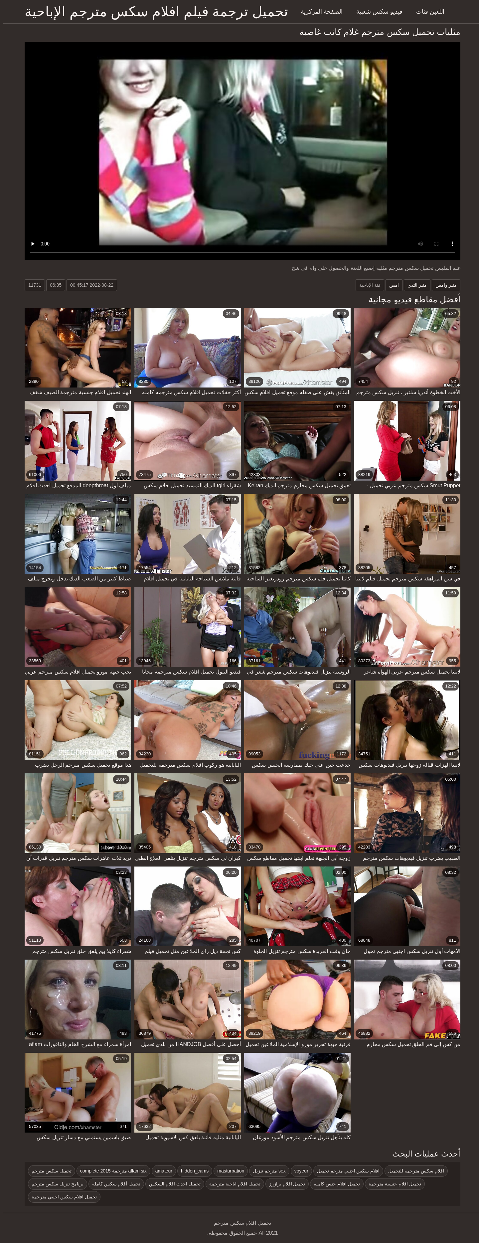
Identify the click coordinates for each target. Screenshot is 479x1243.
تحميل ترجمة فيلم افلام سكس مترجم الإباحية (153, 11)
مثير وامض (443, 285)
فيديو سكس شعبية (376, 11)
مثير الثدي (414, 285)
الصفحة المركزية (319, 11)
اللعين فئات (427, 11)
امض (391, 285)
